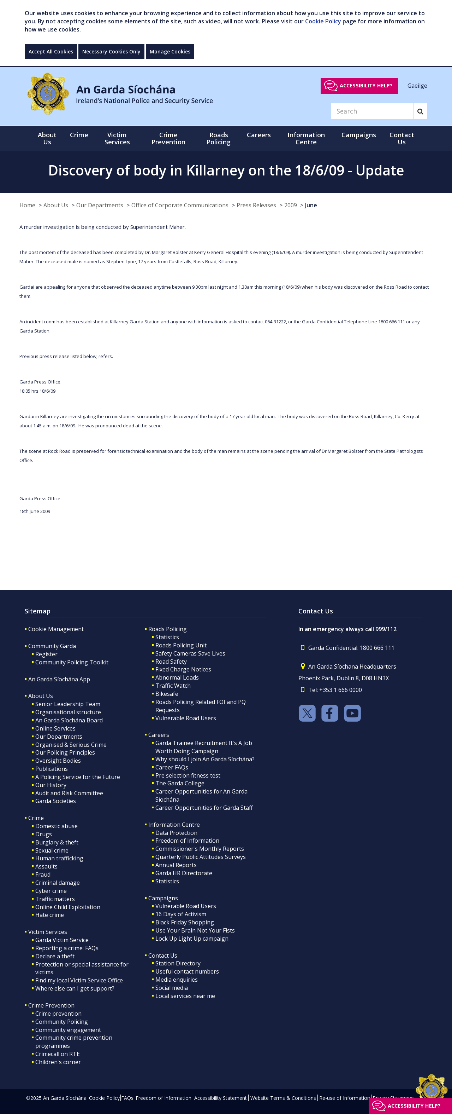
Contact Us (162, 955)
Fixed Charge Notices (183, 669)
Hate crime (49, 915)
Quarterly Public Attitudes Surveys (200, 857)
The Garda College (179, 783)
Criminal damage (57, 883)
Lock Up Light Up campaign (191, 938)
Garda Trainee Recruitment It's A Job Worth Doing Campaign (203, 747)
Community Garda (52, 646)
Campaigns (163, 898)
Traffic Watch (173, 685)
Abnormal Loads (177, 677)
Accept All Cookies (51, 51)
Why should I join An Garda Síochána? (205, 759)
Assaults (46, 866)
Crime (36, 818)
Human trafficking (59, 858)
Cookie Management (56, 629)
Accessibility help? (366, 85)
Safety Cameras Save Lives (190, 653)
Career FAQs (171, 767)
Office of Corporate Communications (179, 205)
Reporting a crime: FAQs (67, 948)
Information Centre (174, 825)
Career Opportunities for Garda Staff (204, 808)
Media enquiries (176, 979)
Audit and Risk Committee (69, 793)
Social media (171, 988)
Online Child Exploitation (67, 907)
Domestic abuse (56, 826)
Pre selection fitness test (187, 775)
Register (46, 654)
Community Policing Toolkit (71, 662)
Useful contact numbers (187, 971)
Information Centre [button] (306, 138)
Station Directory (178, 963)
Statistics (167, 637)
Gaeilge (417, 85)
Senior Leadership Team (67, 704)
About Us (55, 205)
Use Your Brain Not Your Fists (195, 930)
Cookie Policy (323, 21)
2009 (290, 205)
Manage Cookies (170, 51)
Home (27, 205)
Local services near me (185, 996)
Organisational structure (68, 712)
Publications (51, 769)
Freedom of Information (187, 840)
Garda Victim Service (62, 940)
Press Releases (256, 205)
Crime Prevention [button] (168, 138)
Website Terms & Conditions (283, 1098)
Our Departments (99, 205)
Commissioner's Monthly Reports (199, 849)
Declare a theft (55, 956)
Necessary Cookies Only (111, 51)
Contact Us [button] (401, 138)
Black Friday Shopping (184, 922)
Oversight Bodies (58, 760)
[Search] (372, 111)
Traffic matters (55, 899)
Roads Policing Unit (181, 645)
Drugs (43, 834)
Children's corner (58, 1062)
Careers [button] (259, 135)
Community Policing (61, 1022)
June (311, 205)
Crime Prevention (51, 1005)
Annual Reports (176, 865)
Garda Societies (55, 801)
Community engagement (68, 1030)
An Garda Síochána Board (69, 720)
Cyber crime (51, 891)
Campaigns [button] (358, 135)
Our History (50, 785)
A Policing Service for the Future (77, 777)
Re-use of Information (344, 1098)
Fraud (42, 874)
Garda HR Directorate (183, 873)
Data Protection (176, 833)
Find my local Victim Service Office (79, 980)
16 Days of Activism (180, 914)
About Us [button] (47, 138)
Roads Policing (167, 629)
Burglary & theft (56, 842)
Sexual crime (52, 850)
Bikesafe (166, 694)
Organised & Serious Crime (71, 745)
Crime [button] (79, 135)
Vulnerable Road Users (185, 718)
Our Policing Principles (65, 752)
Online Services (55, 728)
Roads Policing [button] (219, 138)
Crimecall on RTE (57, 1054)
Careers (158, 735)
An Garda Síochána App (59, 679)
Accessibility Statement (220, 1098)
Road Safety (171, 661)
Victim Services (47, 932)
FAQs (127, 1098)
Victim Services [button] (117, 138)
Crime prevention (58, 1013)
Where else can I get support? (74, 988)
